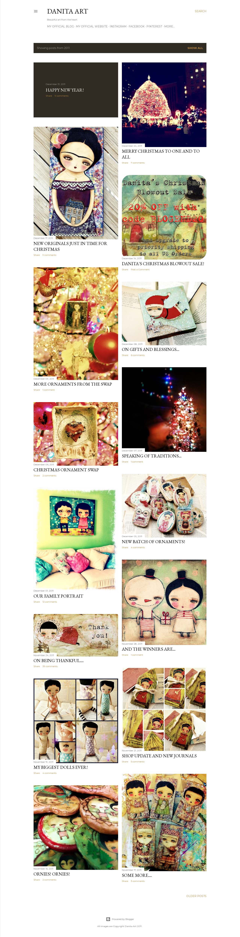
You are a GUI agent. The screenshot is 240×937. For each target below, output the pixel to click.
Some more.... (137, 875)
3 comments (138, 881)
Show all (195, 48)
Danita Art (67, 11)
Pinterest (154, 26)
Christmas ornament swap (66, 470)
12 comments (50, 601)
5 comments (137, 761)
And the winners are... (149, 649)
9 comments (61, 95)
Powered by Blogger (120, 919)
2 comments (49, 475)
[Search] (200, 11)
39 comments (50, 666)
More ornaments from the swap (73, 384)
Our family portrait (58, 596)
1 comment (49, 389)
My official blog (60, 26)
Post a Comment (140, 269)
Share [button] (49, 95)
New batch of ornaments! (153, 541)
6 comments (138, 355)
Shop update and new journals (159, 756)
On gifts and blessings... (150, 349)
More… (169, 26)
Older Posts (196, 896)
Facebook (136, 26)
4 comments (138, 547)
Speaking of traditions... (152, 456)
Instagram (118, 26)
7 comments (138, 162)
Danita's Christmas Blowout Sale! (163, 264)
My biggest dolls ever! (61, 767)
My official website (92, 26)
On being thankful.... (59, 660)
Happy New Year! (65, 90)
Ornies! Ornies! (52, 874)
